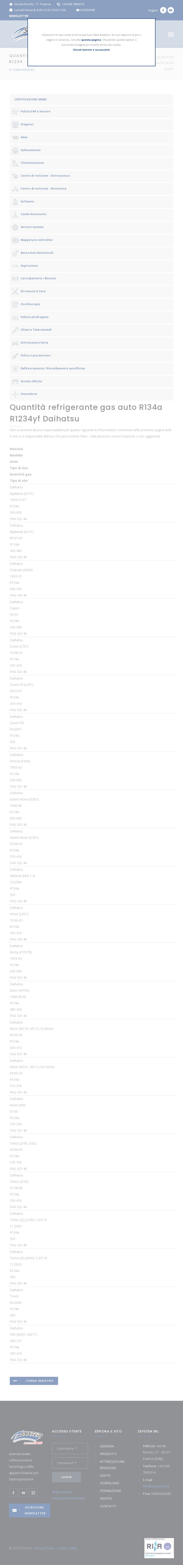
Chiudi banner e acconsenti (91, 49)
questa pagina (91, 39)
